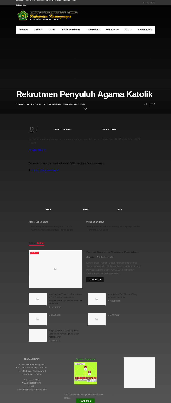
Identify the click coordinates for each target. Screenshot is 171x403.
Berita (52, 29)
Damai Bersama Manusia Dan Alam (112, 253)
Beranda (23, 29)
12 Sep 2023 (55, 342)
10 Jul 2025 (102, 258)
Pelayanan (92, 29)
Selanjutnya (95, 281)
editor (92, 258)
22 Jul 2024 (55, 316)
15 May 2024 (114, 316)
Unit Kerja (111, 29)
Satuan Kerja (21, 5)
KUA (127, 29)
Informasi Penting (71, 29)
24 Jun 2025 (114, 302)
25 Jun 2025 (55, 309)
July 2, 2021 (36, 104)
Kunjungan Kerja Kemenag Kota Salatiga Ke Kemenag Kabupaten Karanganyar (64, 335)
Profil (37, 29)
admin (22, 104)
